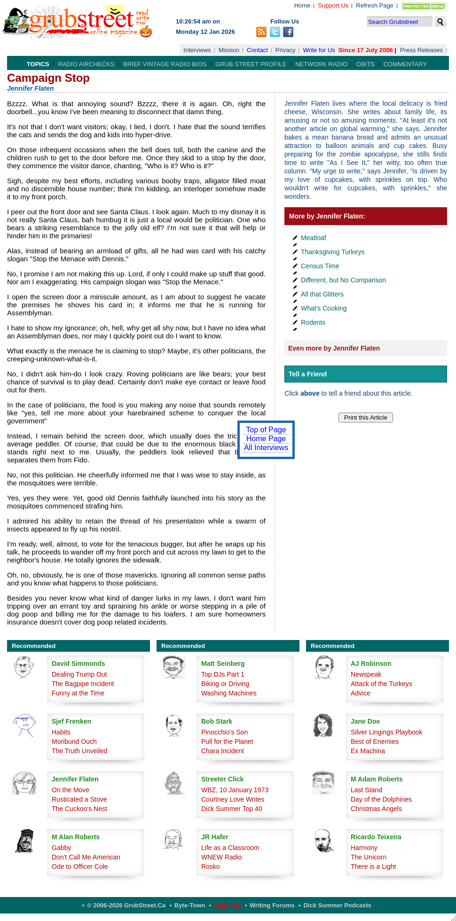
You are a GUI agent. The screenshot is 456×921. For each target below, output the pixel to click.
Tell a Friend (308, 374)
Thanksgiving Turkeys (332, 252)
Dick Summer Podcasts (337, 905)
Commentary (405, 64)
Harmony (364, 847)
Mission (229, 50)
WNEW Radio (221, 857)
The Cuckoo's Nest (79, 808)
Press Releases (421, 50)
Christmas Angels (376, 808)
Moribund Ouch (74, 741)
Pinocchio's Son (224, 732)
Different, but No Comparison (343, 280)
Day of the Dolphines (381, 799)
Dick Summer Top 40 (231, 808)
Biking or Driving (225, 683)
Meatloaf (313, 238)
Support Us (333, 5)
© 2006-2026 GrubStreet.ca (126, 905)
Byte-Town (189, 905)
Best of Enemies (375, 741)
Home (302, 5)
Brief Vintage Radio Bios (164, 64)
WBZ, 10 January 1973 (234, 790)
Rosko (210, 866)
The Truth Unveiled (79, 751)
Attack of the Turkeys (381, 683)
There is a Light (373, 866)
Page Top (227, 905)
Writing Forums (272, 905)
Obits (365, 64)
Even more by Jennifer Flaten (334, 348)
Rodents (313, 322)
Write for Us (319, 50)
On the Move (70, 790)
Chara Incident (222, 751)
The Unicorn (368, 857)
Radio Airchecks (86, 64)
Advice (360, 693)
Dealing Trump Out (79, 674)
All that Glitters (322, 294)
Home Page (266, 439)
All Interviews (266, 448)
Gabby (61, 847)
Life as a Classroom (230, 847)
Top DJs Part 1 (222, 674)
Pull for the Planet (227, 741)
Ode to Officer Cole (80, 866)
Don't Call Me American (86, 857)
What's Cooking (324, 308)
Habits (61, 732)
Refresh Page (374, 5)
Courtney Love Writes (232, 799)
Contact (257, 50)
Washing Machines (229, 693)
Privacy (285, 50)
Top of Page (266, 430)
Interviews (197, 50)
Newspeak (366, 674)
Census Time (320, 266)
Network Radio (321, 64)
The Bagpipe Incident (83, 683)
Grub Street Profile (250, 64)
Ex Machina (368, 751)
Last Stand (366, 790)
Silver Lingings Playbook (387, 732)
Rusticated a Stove (79, 799)
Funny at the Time (78, 693)
